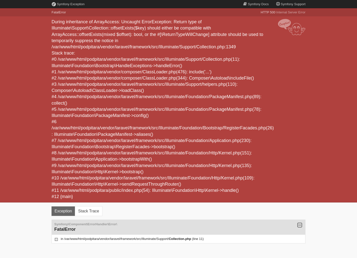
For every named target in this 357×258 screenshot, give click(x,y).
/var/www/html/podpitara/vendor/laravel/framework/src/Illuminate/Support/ (128, 239)
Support (290, 4)
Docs (255, 4)
